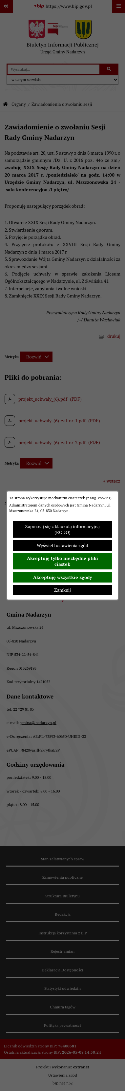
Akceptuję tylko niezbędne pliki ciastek (62, 561)
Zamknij (62, 590)
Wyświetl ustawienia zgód (62, 545)
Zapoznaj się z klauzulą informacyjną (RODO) (62, 529)
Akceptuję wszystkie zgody (62, 577)
